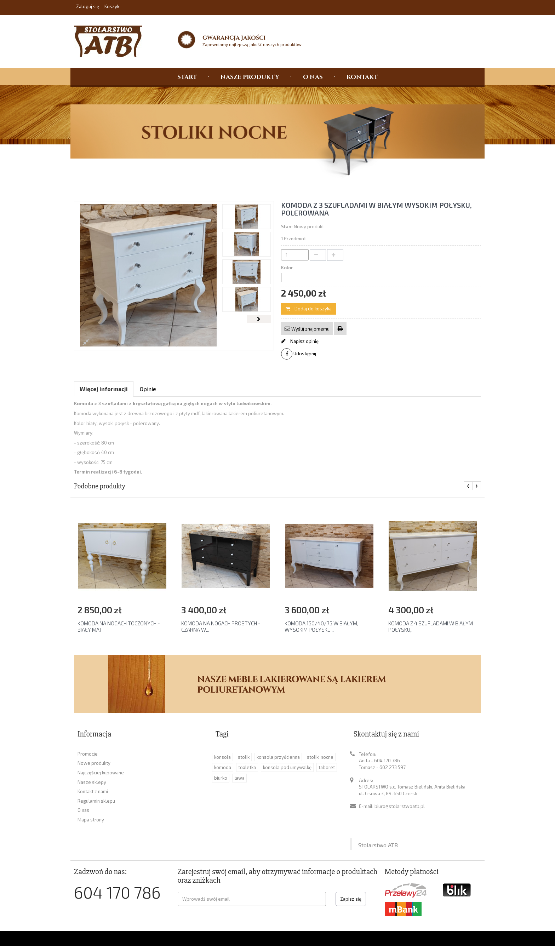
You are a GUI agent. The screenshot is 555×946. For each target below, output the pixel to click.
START (187, 76)
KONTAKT (362, 76)
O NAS (313, 76)
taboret (327, 767)
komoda (222, 767)
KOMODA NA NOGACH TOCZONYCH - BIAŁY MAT (119, 626)
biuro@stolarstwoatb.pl (399, 806)
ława (239, 778)
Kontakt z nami (93, 791)
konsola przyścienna (278, 757)
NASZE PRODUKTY (250, 76)
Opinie (148, 388)
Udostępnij (298, 354)
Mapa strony (91, 819)
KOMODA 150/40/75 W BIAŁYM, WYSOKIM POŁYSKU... (321, 626)
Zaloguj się (88, 6)
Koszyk (111, 6)
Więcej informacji (104, 388)
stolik (244, 757)
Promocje (88, 754)
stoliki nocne (320, 757)
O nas (83, 810)
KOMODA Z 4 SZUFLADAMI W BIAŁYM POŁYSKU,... (430, 626)
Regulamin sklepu (96, 801)
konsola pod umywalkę (287, 767)
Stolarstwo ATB (378, 818)
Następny (259, 319)
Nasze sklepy (92, 782)
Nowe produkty (94, 763)
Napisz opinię (304, 341)
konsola (222, 757)
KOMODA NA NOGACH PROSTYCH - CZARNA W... (221, 626)
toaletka (247, 767)
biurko (220, 778)
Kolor (287, 267)
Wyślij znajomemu (310, 329)
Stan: (287, 226)
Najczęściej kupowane (101, 772)
